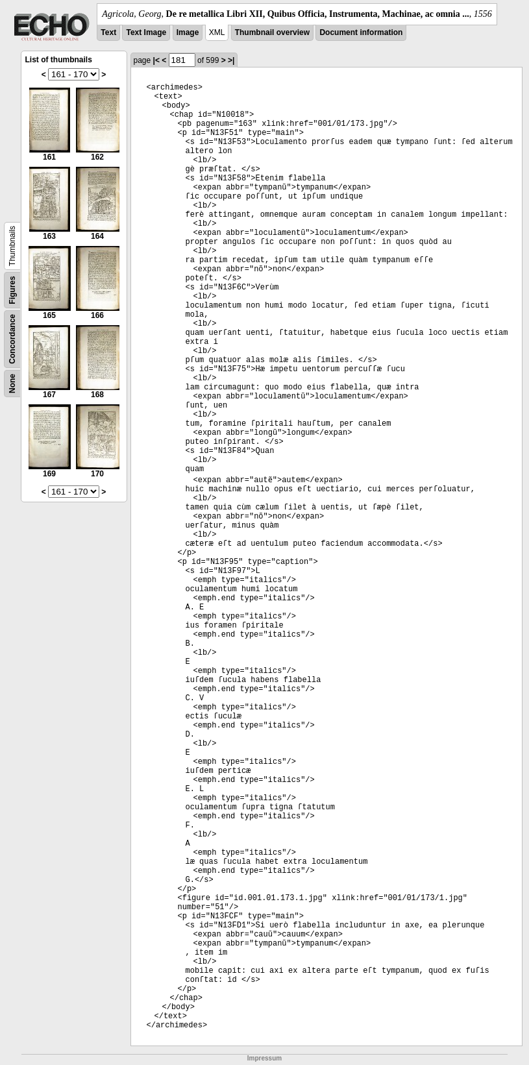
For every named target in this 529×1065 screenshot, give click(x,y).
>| (231, 60)
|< (156, 60)
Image (188, 32)
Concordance (12, 339)
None (12, 383)
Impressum (264, 1058)
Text (108, 32)
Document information (360, 32)
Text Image (146, 32)
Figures (12, 290)
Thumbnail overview (272, 32)
